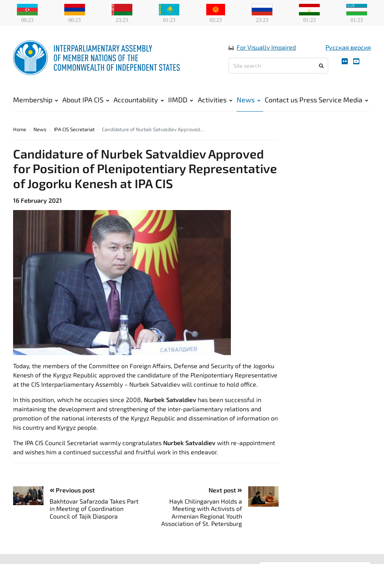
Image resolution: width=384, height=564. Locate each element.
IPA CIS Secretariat (74, 130)
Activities (215, 100)
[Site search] (278, 66)
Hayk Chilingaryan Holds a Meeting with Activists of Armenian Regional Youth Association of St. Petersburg (201, 513)
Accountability (139, 100)
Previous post (72, 490)
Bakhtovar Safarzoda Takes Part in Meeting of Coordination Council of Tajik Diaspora (94, 509)
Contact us (281, 100)
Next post (225, 490)
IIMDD (180, 100)
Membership (35, 100)
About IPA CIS (85, 100)
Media (355, 100)
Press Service (320, 100)
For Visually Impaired (266, 47)
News (248, 100)
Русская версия (348, 47)
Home (19, 130)
